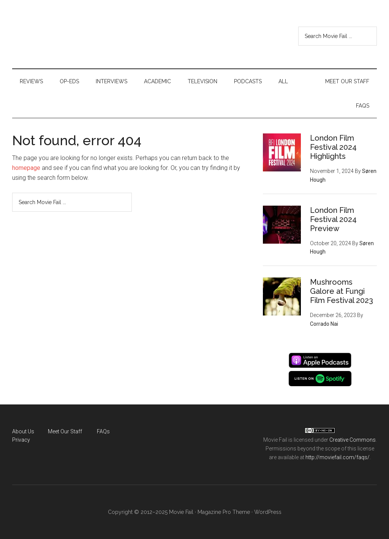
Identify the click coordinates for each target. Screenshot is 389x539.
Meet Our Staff (65, 431)
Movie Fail (54, 36)
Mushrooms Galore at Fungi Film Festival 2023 (341, 291)
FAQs (103, 431)
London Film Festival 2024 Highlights (333, 147)
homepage (26, 167)
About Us (23, 431)
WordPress (267, 512)
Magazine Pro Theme (224, 512)
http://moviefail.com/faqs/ (337, 457)
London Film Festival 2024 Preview (333, 219)
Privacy (21, 440)
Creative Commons (352, 440)
